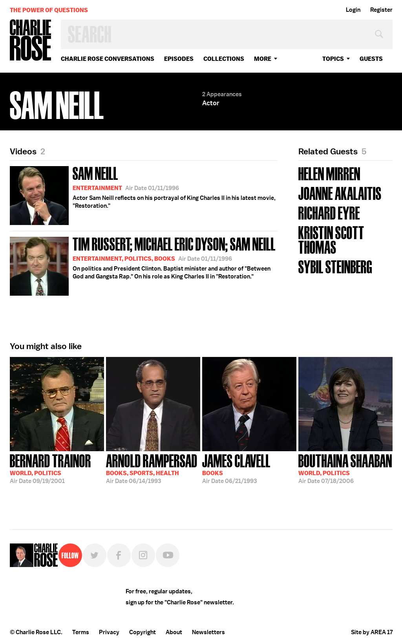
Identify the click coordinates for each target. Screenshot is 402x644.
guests (371, 58)
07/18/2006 (345, 468)
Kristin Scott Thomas (331, 239)
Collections (223, 58)
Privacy (109, 632)
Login (353, 10)
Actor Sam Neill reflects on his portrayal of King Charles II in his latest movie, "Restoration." (143, 194)
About (174, 632)
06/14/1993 (151, 468)
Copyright (142, 632)
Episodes (179, 58)
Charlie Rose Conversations (107, 58)
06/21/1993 (236, 468)
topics (333, 58)
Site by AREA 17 (372, 632)
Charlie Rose (30, 40)
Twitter (94, 555)
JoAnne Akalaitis (340, 192)
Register (381, 10)
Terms (80, 632)
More (262, 58)
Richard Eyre (329, 212)
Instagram (143, 555)
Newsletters (208, 632)
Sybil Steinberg (335, 266)
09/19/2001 (50, 468)
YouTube (167, 555)
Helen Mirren (329, 173)
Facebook (119, 555)
